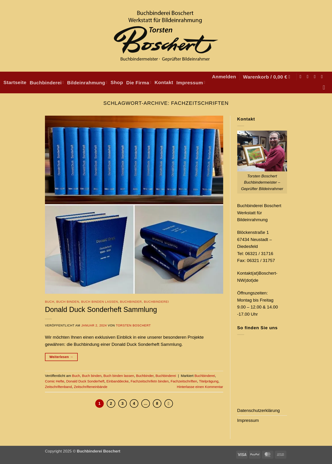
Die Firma (138, 82)
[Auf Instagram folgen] (309, 76)
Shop (117, 82)
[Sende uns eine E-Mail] (316, 76)
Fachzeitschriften (184, 381)
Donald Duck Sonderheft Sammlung (101, 309)
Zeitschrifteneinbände (90, 387)
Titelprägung (208, 381)
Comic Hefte (54, 381)
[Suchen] (326, 87)
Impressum (190, 82)
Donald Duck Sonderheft (85, 381)
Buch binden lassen (99, 301)
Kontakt (163, 82)
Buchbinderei (47, 82)
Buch (49, 301)
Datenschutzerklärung (258, 410)
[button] (224, 76)
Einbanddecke (118, 381)
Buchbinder (131, 301)
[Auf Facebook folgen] (302, 76)
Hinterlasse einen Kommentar (200, 387)
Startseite (15, 82)
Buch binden (67, 301)
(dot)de (251, 280)
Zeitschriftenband (58, 387)
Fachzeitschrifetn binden (149, 381)
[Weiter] (170, 403)
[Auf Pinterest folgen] (323, 76)
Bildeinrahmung (87, 82)
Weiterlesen (61, 357)
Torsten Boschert (133, 325)
